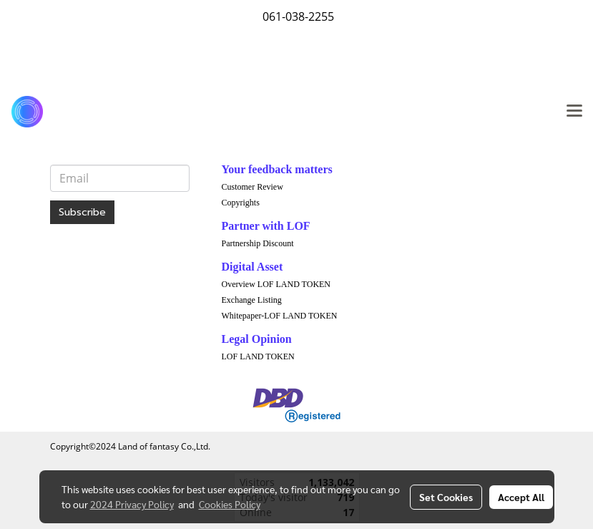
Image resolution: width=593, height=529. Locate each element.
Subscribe (82, 212)
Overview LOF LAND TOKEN (276, 284)
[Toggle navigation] (574, 111)
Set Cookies (446, 496)
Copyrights (241, 203)
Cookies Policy (229, 504)
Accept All (521, 496)
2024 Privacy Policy (132, 504)
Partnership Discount (258, 243)
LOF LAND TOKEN (258, 356)
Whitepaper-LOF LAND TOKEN (280, 316)
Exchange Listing (252, 300)
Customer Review (252, 187)
